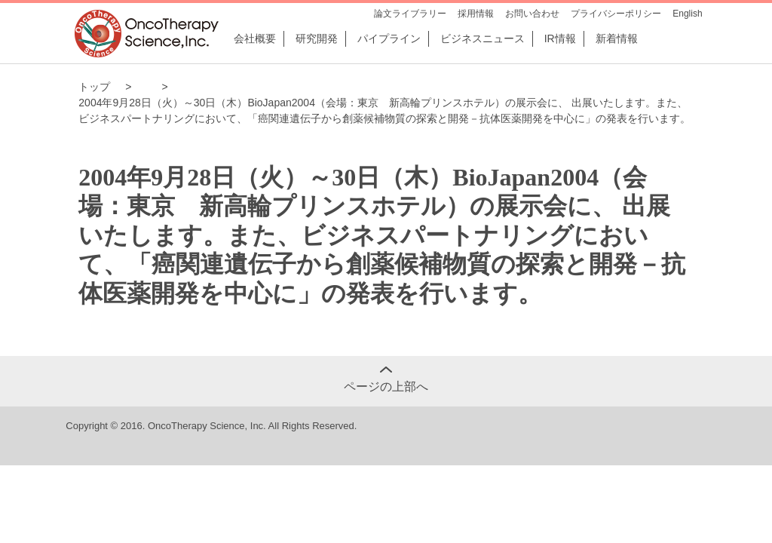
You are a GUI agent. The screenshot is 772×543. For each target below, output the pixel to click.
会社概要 (255, 38)
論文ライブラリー (410, 13)
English (687, 13)
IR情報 (560, 38)
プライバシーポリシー (616, 13)
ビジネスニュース (482, 38)
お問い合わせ (532, 13)
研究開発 (317, 38)
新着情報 (617, 38)
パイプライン (389, 38)
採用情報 (476, 13)
